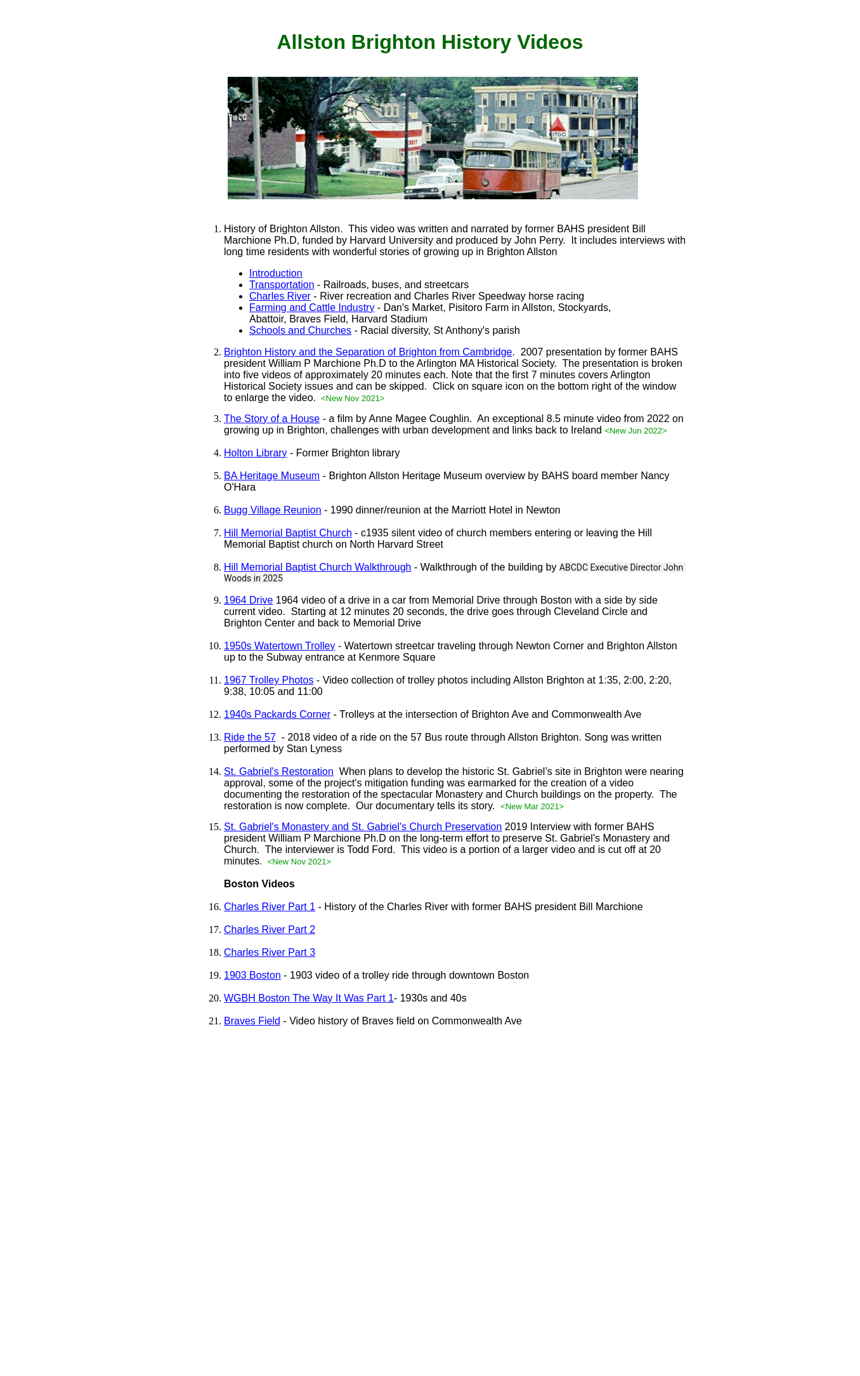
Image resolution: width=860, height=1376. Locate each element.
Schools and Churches (300, 330)
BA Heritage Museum (272, 475)
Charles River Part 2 (269, 929)
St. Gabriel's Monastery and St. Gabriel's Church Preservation (363, 826)
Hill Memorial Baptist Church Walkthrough (318, 567)
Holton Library (255, 452)
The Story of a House (272, 418)
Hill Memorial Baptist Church (288, 532)
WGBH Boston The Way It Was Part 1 (309, 998)
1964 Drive (248, 600)
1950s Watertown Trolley (279, 645)
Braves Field (252, 1020)
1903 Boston (252, 975)
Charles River (280, 296)
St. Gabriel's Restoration (279, 771)
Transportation (282, 284)
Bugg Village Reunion (273, 510)
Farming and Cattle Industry (311, 307)
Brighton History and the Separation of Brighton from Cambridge (368, 352)
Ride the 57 (250, 737)
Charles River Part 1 (269, 906)
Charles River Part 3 (269, 952)
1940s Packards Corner (277, 714)
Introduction (276, 273)
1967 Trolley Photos (268, 680)
